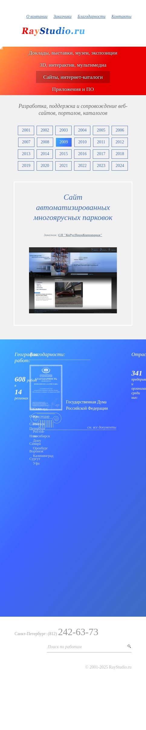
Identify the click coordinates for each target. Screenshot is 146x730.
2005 (101, 130)
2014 (45, 154)
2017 (101, 154)
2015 (63, 154)
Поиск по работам (65, 647)
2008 (45, 142)
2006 (119, 130)
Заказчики (63, 16)
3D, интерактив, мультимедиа (73, 65)
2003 (63, 130)
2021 (63, 165)
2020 (45, 165)
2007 (26, 142)
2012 (119, 142)
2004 (82, 130)
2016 (82, 154)
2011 (101, 142)
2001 (26, 130)
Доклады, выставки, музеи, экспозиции (73, 53)
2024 (119, 165)
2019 (26, 165)
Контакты (121, 16)
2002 (45, 130)
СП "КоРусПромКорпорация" (80, 235)
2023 (101, 165)
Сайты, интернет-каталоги (73, 77)
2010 (82, 142)
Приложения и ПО (73, 89)
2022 (82, 165)
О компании (36, 16)
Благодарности (91, 16)
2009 (64, 142)
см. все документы (101, 427)
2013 (26, 154)
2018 (119, 154)
